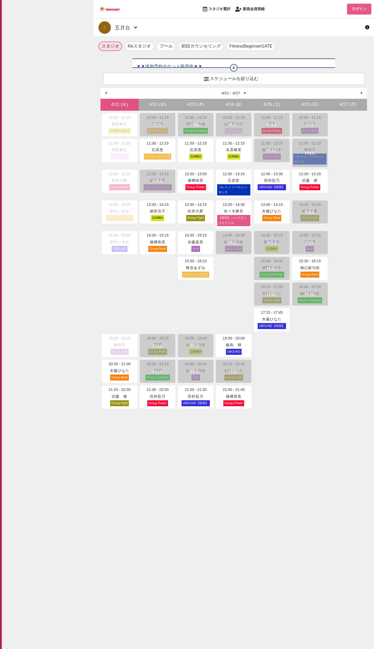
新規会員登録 (250, 9)
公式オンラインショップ (41, 55)
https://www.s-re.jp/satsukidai (201, 158)
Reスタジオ (139, 46)
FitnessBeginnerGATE (250, 46)
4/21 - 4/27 (234, 215)
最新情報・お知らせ (36, 29)
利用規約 (52, 114)
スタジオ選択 (216, 9)
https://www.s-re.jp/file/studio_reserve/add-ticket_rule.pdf (192, 74)
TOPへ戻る (27, 16)
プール (166, 46)
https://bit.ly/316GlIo (192, 151)
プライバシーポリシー (63, 122)
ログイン (359, 9)
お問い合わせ (56, 162)
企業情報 (52, 154)
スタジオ (110, 46)
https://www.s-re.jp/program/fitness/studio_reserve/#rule (191, 88)
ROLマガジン (29, 42)
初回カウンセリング (201, 46)
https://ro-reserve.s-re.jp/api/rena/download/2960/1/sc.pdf (211, 179)
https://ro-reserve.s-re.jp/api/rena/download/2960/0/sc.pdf (211, 172)
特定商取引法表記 (59, 130)
